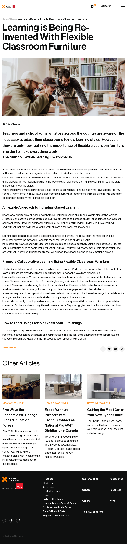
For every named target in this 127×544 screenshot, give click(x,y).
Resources (115, 490)
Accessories (49, 487)
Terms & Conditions (92, 512)
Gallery (86, 501)
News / (13, 19)
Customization (90, 479)
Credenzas (48, 483)
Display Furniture (51, 491)
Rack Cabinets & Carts (54, 511)
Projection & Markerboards (56, 516)
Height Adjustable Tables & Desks (59, 503)
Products (48, 479)
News (112, 501)
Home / (6, 19)
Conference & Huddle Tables (57, 507)
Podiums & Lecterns (53, 499)
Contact (86, 490)
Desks (46, 495)
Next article (11, 347)
